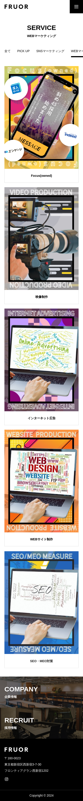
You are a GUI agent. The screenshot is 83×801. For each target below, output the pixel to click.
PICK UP (23, 51)
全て (7, 51)
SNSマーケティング (50, 51)
